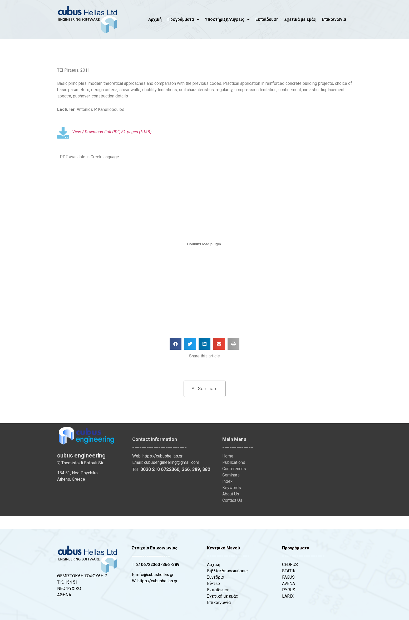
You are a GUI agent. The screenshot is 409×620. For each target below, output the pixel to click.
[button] (175, 344)
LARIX (288, 596)
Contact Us (232, 500)
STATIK (288, 570)
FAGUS (288, 577)
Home (227, 456)
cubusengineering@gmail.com (171, 462)
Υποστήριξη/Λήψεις (227, 19)
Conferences (234, 468)
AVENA (288, 583)
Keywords (231, 487)
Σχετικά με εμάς (300, 19)
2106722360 (148, 564)
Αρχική (155, 19)
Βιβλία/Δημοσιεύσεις (227, 570)
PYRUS (288, 589)
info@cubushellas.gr (155, 574)
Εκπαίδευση (267, 19)
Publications (233, 462)
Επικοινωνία (334, 19)
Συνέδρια (215, 577)
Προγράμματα (183, 19)
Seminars (231, 475)
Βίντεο (213, 583)
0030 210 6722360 (159, 469)
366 (186, 469)
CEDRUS (290, 564)
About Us (230, 493)
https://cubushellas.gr (162, 456)
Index (227, 481)
